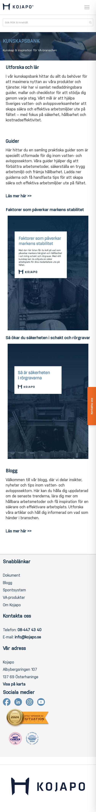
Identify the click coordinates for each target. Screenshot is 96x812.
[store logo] (18, 7)
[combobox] (48, 22)
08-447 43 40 (29, 630)
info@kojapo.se (28, 637)
